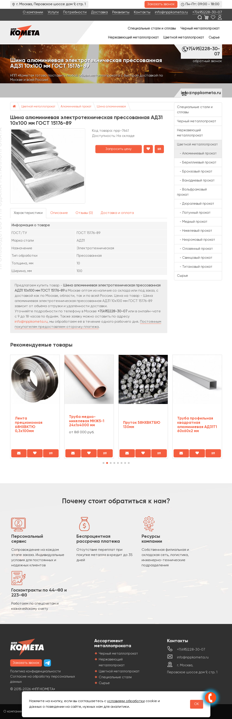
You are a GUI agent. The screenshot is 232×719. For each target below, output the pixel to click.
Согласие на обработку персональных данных (42, 679)
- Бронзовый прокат (194, 171)
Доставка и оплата (117, 213)
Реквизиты (120, 12)
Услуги (53, 12)
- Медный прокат (192, 221)
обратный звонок (207, 61)
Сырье (214, 37)
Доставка (99, 12)
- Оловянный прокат (195, 248)
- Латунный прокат (194, 212)
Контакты (142, 12)
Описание (59, 213)
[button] (103, 463)
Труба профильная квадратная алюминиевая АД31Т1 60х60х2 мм (197, 425)
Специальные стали (115, 677)
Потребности (75, 12)
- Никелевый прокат (194, 230)
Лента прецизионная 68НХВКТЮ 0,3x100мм (28, 425)
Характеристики (28, 213)
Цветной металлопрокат (183, 37)
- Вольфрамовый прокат (192, 192)
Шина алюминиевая (111, 106)
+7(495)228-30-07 (207, 12)
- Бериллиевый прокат (196, 162)
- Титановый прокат (194, 266)
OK (196, 704)
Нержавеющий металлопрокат (133, 37)
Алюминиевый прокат (76, 106)
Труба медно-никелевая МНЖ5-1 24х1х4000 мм (86, 421)
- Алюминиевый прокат (197, 153)
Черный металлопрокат (200, 28)
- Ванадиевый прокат (196, 180)
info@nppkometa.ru (171, 12)
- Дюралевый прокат (195, 203)
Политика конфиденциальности (35, 671)
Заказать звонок (161, 4)
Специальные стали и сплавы (152, 28)
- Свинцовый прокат (194, 257)
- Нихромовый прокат (196, 239)
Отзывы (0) (84, 213)
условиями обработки (126, 701)
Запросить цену (119, 149)
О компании (33, 12)
